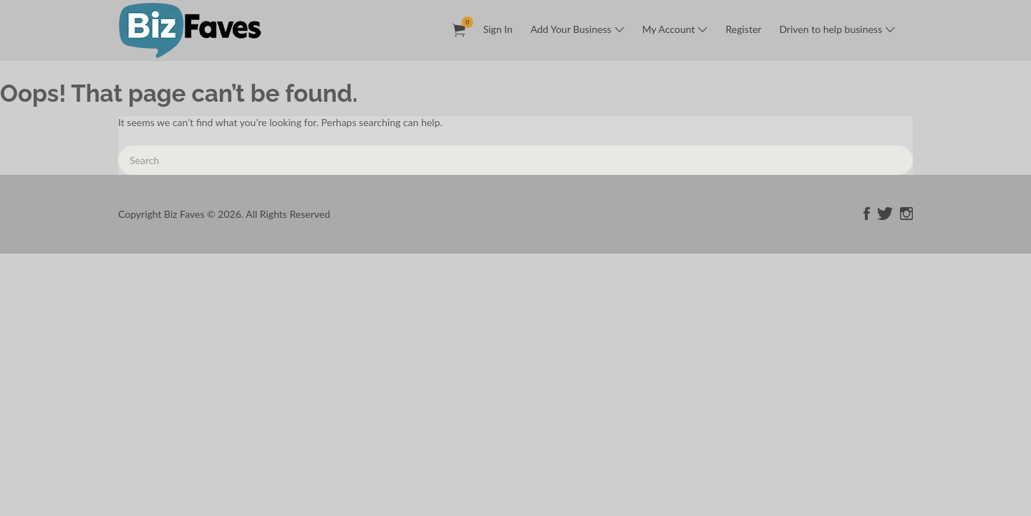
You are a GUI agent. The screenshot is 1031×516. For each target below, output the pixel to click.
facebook (866, 213)
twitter (885, 213)
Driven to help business (830, 29)
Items (463, 22)
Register (743, 29)
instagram (906, 213)
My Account (668, 29)
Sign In (498, 29)
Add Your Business (571, 29)
